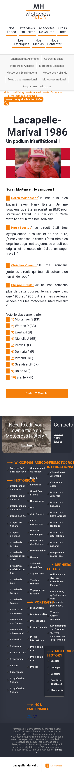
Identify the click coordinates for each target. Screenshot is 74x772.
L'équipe (55, 667)
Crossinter (62, 30)
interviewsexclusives (27, 30)
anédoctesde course (47, 30)
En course (35, 484)
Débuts (34, 478)
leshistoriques (21, 42)
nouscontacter (54, 42)
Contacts (55, 673)
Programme (17, 659)
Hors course (37, 501)
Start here (27, 445)
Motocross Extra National (22, 72)
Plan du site (57, 690)
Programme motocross (37, 86)
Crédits (54, 660)
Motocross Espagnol (51, 65)
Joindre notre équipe (58, 438)
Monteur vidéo (38, 614)
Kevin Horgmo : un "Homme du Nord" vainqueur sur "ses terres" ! (58, 632)
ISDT (33, 507)
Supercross (16, 672)
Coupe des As (18, 516)
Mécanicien (37, 607)
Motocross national (54, 79)
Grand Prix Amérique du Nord (17, 556)
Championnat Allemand (25, 58)
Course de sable (53, 58)
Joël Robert (37, 514)
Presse (34, 666)
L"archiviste (56, 765)
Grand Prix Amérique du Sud (17, 569)
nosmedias (38, 42)
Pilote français (38, 627)
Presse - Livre (18, 652)
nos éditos (11, 30)
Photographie (38, 550)
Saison (13, 665)
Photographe (37, 620)
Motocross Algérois (22, 65)
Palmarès (15, 639)
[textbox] (6, 103)
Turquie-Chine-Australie (55, 616)
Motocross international (22, 79)
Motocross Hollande (55, 72)
